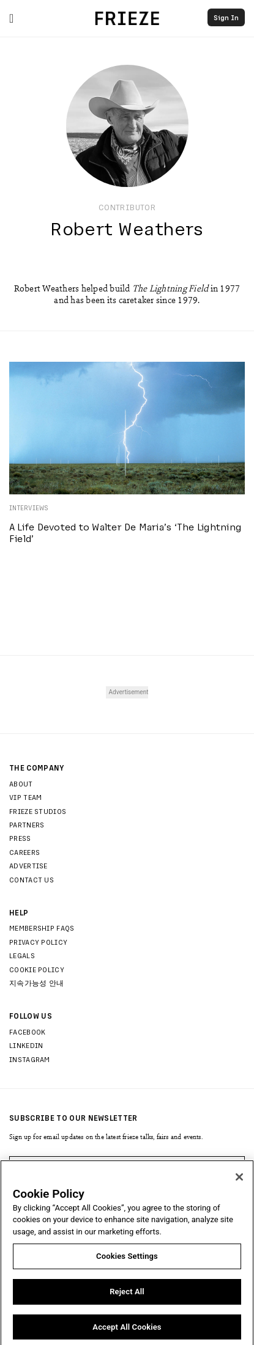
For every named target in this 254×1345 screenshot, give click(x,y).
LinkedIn (26, 1045)
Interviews (29, 507)
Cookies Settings (127, 1260)
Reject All (127, 1295)
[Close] (239, 1181)
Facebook (27, 1031)
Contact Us (31, 879)
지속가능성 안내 (36, 982)
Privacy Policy (38, 941)
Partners (26, 824)
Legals (22, 955)
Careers (24, 852)
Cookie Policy (36, 969)
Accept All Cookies (126, 1331)
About (21, 783)
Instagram (29, 1059)
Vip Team (25, 797)
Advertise (28, 865)
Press (20, 838)
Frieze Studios (37, 811)
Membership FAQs (42, 927)
